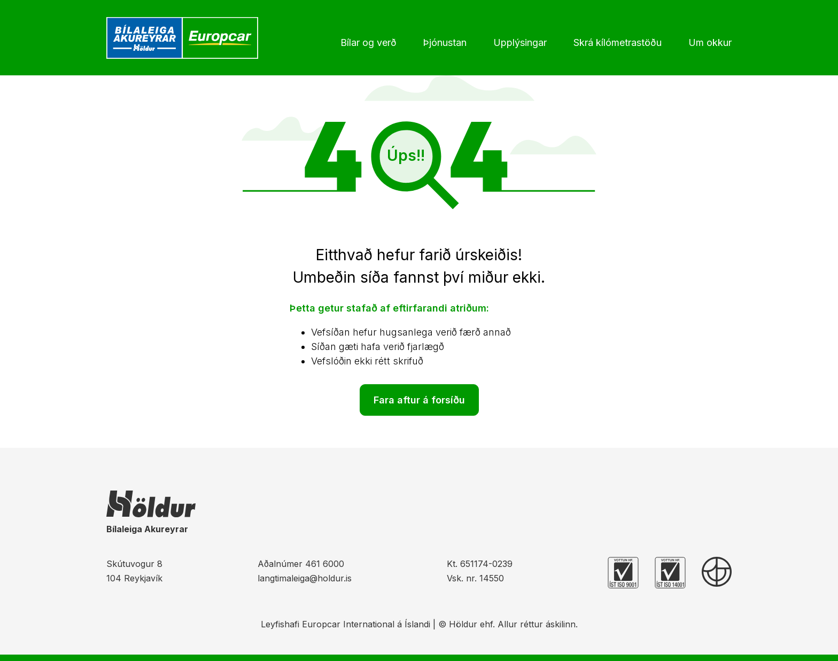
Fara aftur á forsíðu (419, 400)
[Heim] (184, 38)
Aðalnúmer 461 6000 (301, 563)
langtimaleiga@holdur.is (305, 578)
